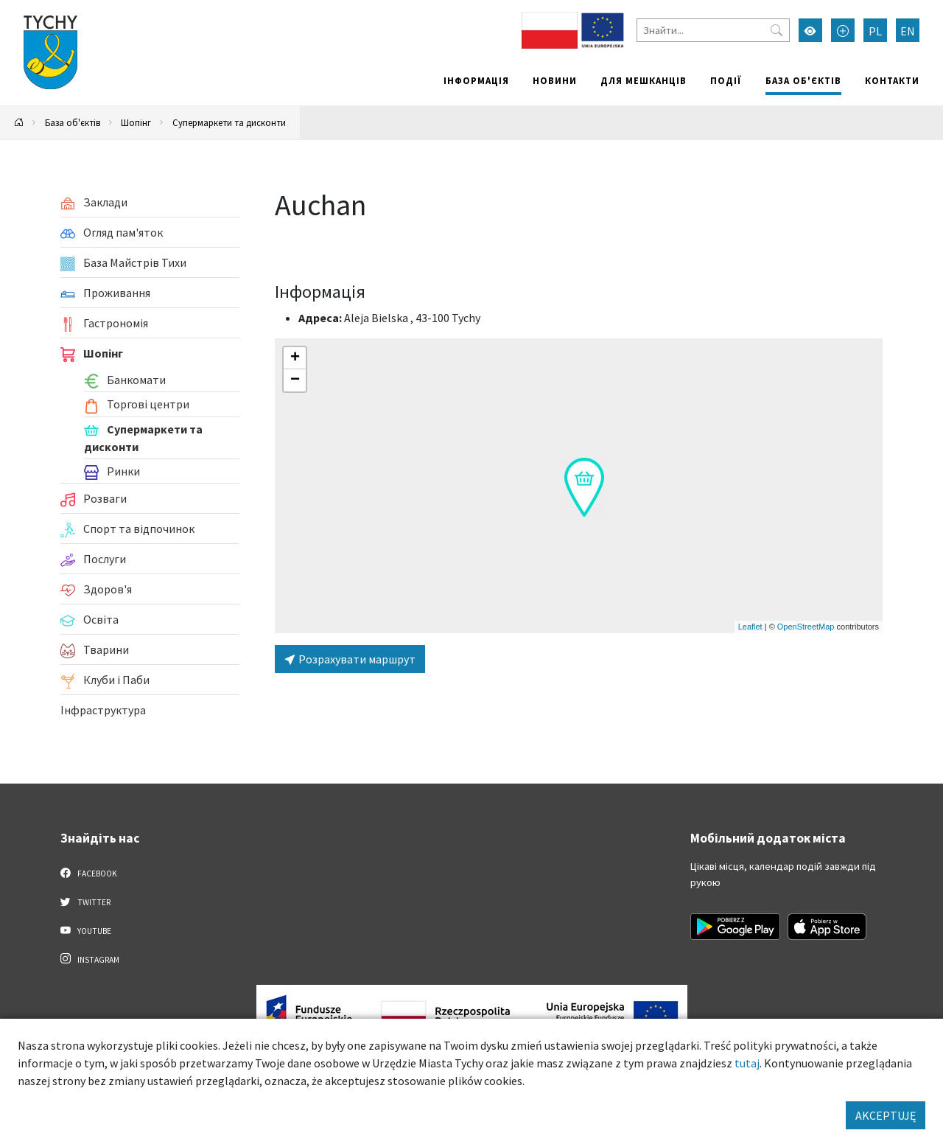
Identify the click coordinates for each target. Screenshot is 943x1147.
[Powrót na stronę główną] (19, 122)
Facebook (88, 872)
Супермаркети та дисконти (229, 122)
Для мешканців (643, 80)
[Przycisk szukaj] (776, 30)
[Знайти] (713, 30)
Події (726, 80)
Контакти (892, 80)
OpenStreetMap (806, 626)
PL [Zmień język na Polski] (875, 31)
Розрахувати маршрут (350, 659)
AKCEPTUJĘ (885, 1115)
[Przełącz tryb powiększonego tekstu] (843, 30)
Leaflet (750, 626)
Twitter (85, 901)
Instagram (89, 959)
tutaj (747, 1063)
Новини (555, 80)
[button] (584, 487)
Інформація (476, 80)
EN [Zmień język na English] (907, 31)
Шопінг (136, 122)
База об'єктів (803, 80)
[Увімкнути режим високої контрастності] (810, 30)
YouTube (85, 930)
